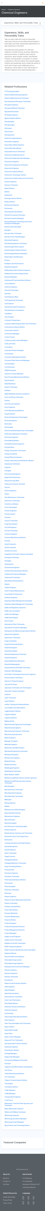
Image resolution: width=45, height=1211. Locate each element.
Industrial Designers (11, 647)
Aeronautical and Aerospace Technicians (18, 101)
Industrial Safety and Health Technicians (17, 667)
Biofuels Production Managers (14, 218)
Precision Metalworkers (12, 916)
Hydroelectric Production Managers (16, 627)
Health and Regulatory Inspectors (15, 607)
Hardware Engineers (11, 597)
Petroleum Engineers (11, 873)
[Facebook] (24, 1197)
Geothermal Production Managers (15, 574)
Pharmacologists (10, 886)
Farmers (7, 487)
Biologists (8, 230)
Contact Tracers (10, 337)
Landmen (8, 694)
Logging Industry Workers (13, 711)
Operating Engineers (11, 846)
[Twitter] (35, 1197)
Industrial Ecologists (11, 651)
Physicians (8, 893)
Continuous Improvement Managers (16, 340)
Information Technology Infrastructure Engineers (20, 674)
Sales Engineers (10, 987)
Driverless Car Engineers (12, 404)
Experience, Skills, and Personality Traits (22, 23)
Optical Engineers (10, 850)
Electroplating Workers (12, 440)
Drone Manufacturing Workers (14, 410)
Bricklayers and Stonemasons (14, 263)
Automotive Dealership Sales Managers (17, 158)
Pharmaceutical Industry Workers (15, 880)
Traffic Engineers (10, 1090)
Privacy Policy (7, 1200)
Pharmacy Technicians (12, 890)
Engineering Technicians (12, 464)
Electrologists (9, 427)
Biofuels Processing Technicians (15, 215)
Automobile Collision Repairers (14, 145)
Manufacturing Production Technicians (17, 731)
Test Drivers (8, 1070)
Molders (7, 806)
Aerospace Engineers (11, 105)
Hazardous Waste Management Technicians (19, 604)
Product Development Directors (15, 926)
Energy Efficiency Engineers (13, 457)
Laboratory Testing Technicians (15, 691)
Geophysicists (9, 564)
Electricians (8, 424)
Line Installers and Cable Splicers (15, 708)
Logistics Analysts (10, 714)
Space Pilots (8, 1033)
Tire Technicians (10, 1077)
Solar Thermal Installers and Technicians (17, 1023)
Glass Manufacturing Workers (14, 581)
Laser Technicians (10, 698)
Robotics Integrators (11, 973)
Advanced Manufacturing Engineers (16, 95)
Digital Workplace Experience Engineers (17, 394)
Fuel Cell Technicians (11, 531)
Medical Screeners (10, 764)
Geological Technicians (12, 557)
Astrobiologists (9, 121)
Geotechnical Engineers (12, 567)
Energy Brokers (9, 447)
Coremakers (8, 347)
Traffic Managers (10, 1093)
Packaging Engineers (11, 860)
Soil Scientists (9, 1013)
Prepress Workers (10, 920)
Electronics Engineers (11, 437)
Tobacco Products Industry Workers (16, 1080)
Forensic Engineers (11, 511)
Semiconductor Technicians (13, 997)
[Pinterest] (29, 1202)
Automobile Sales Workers (13, 148)
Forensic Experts (10, 514)
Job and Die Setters (11, 684)
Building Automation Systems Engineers (17, 270)
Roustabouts (9, 980)
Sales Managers (10, 990)
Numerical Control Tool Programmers (16, 836)
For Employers (27, 1178)
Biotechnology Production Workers (16, 250)
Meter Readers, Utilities (12, 774)
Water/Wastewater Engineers (14, 1109)
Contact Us (6, 1181)
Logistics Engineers (11, 718)
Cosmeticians (9, 354)
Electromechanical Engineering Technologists (19, 430)
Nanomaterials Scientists (13, 813)
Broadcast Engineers (11, 267)
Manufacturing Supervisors (13, 734)
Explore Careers (14, 9)
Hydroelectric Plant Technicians (15, 624)
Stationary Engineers (11, 1047)
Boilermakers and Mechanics (14, 257)
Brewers (7, 260)
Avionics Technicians (11, 185)
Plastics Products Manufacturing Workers (18, 900)
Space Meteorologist (11, 1030)
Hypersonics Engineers (12, 634)
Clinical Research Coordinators (14, 310)
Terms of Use (7, 1203)
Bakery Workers (10, 188)
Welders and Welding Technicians (15, 1112)
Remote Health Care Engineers (14, 956)
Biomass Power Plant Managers (15, 237)
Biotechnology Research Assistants (16, 253)
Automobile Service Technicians (15, 151)
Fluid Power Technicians (12, 501)
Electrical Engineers (11, 420)
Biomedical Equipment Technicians (16, 243)
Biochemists (8, 208)
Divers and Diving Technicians (14, 397)
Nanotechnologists (11, 823)
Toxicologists (9, 1083)
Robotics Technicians (11, 977)
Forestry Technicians (11, 521)
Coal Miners (8, 313)
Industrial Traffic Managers (13, 671)
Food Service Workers (11, 504)
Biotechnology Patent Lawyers (14, 247)
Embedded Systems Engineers (14, 444)
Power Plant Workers (11, 910)
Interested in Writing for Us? (31, 1184)
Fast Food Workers (10, 490)
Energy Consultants (11, 454)
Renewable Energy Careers (13, 960)
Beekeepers (8, 195)
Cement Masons (10, 283)
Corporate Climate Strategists (14, 350)
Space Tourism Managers (13, 1037)
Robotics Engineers (11, 970)
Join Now (6, 1184)
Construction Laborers (12, 330)
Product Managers (10, 933)
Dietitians (8, 390)
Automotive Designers (12, 161)
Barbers (7, 192)
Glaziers (7, 584)
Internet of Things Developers (14, 681)
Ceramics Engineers (11, 287)
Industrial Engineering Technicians (15, 654)
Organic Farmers (10, 856)
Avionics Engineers (11, 182)
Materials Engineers (11, 744)
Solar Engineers (10, 1020)
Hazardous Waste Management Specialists (18, 601)
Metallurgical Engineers (12, 768)
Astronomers (9, 131)
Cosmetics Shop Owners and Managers (17, 360)
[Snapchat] (35, 1202)
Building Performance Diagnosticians (16, 273)
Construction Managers (12, 334)
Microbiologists (9, 786)
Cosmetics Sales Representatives (15, 357)
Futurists (7, 541)
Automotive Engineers (12, 168)
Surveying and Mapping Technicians (16, 1060)
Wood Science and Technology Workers (17, 1125)
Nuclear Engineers (10, 830)
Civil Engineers (9, 303)
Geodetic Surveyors (11, 551)
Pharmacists (9, 883)
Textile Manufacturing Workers (14, 1073)
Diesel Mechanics (10, 384)
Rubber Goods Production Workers (15, 983)
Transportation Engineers (13, 1097)
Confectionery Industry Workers (15, 327)
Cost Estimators (10, 367)
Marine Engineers (10, 738)
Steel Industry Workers (12, 1050)
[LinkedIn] (29, 1197)
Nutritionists (8, 840)
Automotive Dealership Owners (15, 155)
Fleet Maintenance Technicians (14, 497)
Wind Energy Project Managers (14, 1122)
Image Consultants (11, 641)
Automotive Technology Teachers (15, 175)
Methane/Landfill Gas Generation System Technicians (18, 782)
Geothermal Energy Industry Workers (16, 571)
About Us (6, 1178)
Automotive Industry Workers (14, 171)
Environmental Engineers (13, 474)
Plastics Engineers (10, 896)
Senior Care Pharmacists (12, 1000)
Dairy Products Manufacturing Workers (17, 377)
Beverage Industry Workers (13, 198)
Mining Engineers (10, 803)
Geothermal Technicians (12, 577)
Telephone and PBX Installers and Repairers (18, 1067)
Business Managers (11, 277)
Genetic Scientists (10, 547)
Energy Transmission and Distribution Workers (19, 460)
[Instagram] (24, 1202)
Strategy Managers (11, 1053)
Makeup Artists (9, 721)
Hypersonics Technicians (12, 637)
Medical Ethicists (10, 761)
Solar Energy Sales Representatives (16, 1017)
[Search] (42, 3)
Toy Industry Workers (11, 1087)
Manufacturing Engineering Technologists (18, 724)
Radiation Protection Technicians (15, 943)
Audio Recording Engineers (13, 138)
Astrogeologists (10, 125)
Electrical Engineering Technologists (16, 417)
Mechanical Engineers (12, 754)
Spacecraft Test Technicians (14, 1040)
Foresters (8, 517)
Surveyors (8, 1063)
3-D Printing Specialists (12, 91)
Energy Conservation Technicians (15, 450)
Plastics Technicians (11, 903)
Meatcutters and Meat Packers (14, 748)
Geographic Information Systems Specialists (19, 554)
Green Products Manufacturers (14, 591)
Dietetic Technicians (11, 387)
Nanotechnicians (10, 820)
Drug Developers (10, 414)
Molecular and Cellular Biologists (15, 809)
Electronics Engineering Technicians (16, 434)
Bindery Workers (10, 202)
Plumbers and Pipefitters (12, 906)
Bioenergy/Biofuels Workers (13, 212)
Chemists (8, 293)
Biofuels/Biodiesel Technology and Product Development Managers (18, 222)
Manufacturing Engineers (13, 728)
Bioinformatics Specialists (13, 227)
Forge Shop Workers (11, 524)
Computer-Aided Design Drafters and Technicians (20, 324)
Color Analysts (9, 317)
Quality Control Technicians (13, 940)
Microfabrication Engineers (13, 793)
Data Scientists (9, 380)
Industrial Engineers (11, 657)
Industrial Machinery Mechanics (15, 661)
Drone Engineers (10, 407)
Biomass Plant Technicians (13, 233)
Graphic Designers (10, 587)
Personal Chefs (9, 870)
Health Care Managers (12, 614)
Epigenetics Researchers (12, 477)
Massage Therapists (11, 741)
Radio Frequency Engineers (13, 946)
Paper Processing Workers (13, 866)
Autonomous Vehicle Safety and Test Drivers (19, 178)
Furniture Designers (11, 534)
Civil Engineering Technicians (14, 300)
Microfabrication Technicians (14, 796)
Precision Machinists (11, 913)
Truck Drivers (9, 1100)
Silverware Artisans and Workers (15, 1007)
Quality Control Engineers (13, 936)
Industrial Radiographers (12, 664)
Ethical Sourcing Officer (12, 480)
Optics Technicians (11, 853)
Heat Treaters (9, 621)
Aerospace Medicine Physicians (15, 108)
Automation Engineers (12, 141)
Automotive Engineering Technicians (16, 165)
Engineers (8, 467)
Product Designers (10, 923)
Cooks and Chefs (10, 344)
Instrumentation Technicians (14, 677)
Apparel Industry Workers (13, 118)
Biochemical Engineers (12, 205)
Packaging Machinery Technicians (15, 863)
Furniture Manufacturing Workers (15, 537)
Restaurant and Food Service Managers (17, 967)
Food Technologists (11, 507)
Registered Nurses (10, 953)
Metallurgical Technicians (13, 771)
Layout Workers (9, 701)
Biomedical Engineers (11, 240)
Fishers (7, 494)
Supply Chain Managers (12, 1057)
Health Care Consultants (12, 611)
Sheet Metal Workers (11, 1003)
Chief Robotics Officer (11, 297)
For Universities (27, 1181)
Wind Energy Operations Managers (16, 1119)
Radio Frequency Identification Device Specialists (20, 950)
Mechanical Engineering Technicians (16, 751)
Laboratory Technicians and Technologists (18, 688)
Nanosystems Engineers (12, 816)
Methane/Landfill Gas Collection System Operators (21, 778)
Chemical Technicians (11, 290)
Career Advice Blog (9, 1197)
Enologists (8, 470)
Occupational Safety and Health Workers (17, 843)
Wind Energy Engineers (12, 1115)
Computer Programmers (12, 320)
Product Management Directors (15, 930)
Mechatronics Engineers (12, 758)
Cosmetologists (10, 364)
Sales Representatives (12, 993)
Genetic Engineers (10, 544)
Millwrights (8, 799)
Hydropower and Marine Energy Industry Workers (20, 631)
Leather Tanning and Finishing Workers (17, 704)
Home (4, 9)
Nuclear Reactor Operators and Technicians (18, 833)
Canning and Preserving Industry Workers (18, 280)
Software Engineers (11, 1010)
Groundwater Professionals (13, 594)
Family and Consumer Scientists (15, 484)
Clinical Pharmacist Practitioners (15, 307)
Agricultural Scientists (12, 111)
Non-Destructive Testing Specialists (16, 826)
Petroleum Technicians (12, 876)
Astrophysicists (9, 135)
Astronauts (8, 128)
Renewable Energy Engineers (14, 963)
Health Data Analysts (11, 617)
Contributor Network (28, 1187)
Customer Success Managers (14, 374)
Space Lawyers (9, 1027)
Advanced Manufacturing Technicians (17, 98)
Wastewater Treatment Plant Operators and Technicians (19, 1104)
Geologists (8, 561)
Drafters (7, 400)
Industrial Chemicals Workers (14, 644)
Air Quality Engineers (11, 115)
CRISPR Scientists (10, 370)
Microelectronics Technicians (14, 789)
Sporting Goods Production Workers (16, 1043)
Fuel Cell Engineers (11, 527)
